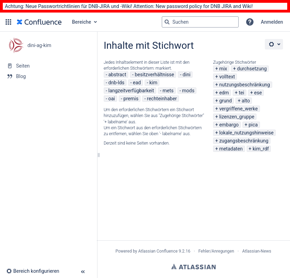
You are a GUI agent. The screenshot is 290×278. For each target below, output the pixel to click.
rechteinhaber (162, 98)
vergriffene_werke (238, 108)
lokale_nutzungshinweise (246, 133)
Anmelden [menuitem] (272, 22)
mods (188, 90)
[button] (8, 22)
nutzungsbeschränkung (244, 84)
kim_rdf (261, 149)
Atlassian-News (256, 251)
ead (137, 82)
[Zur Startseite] (39, 22)
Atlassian (193, 266)
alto (246, 100)
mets (168, 90)
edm (224, 92)
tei (241, 92)
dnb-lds (116, 82)
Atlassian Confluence (158, 251)
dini (186, 74)
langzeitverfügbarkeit (131, 90)
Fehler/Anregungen (216, 251)
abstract (117, 74)
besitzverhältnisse (154, 74)
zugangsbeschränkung (243, 141)
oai (111, 98)
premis (130, 98)
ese (258, 92)
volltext (227, 76)
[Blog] (48, 76)
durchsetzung (252, 68)
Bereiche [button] (81, 22)
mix (223, 68)
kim (154, 82)
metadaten (230, 149)
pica (253, 125)
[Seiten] (48, 66)
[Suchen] (167, 22)
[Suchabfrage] (200, 22)
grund (225, 100)
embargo (229, 125)
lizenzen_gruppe (236, 116)
